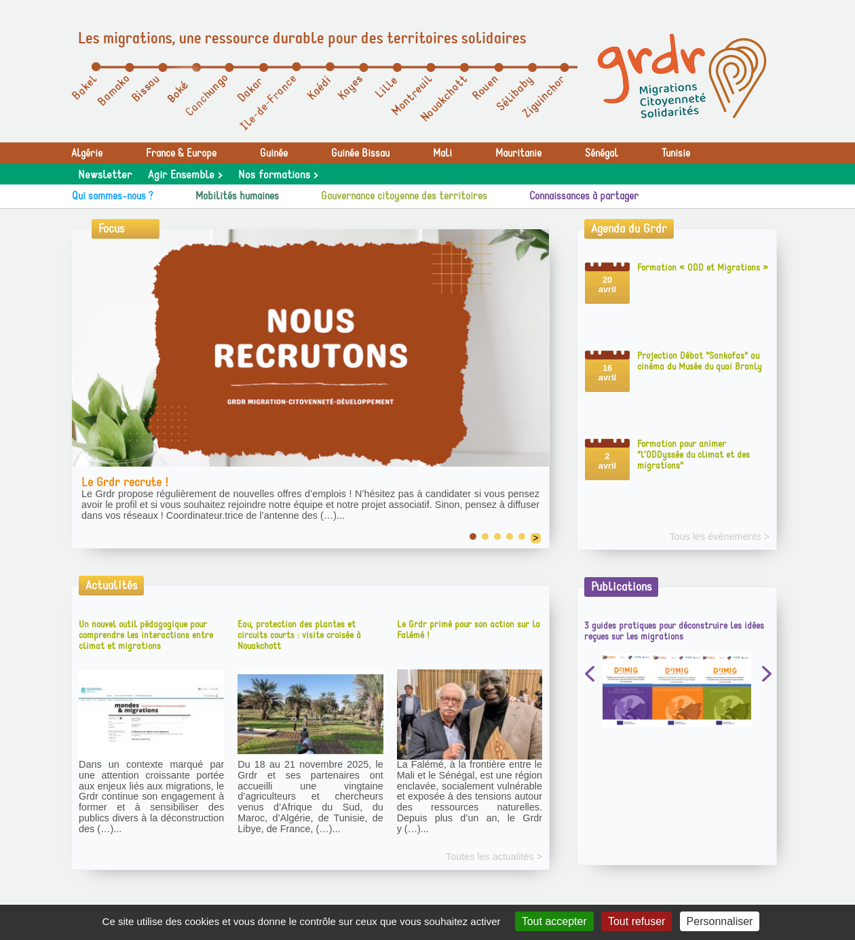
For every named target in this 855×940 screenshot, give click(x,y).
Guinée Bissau (360, 153)
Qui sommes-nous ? (112, 196)
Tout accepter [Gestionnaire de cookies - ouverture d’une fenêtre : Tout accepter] (554, 921)
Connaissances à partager (584, 196)
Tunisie (676, 153)
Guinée (274, 153)
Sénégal (601, 153)
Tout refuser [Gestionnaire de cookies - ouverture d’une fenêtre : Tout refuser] (636, 921)
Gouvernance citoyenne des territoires (404, 196)
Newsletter (105, 175)
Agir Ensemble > (185, 175)
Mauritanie (518, 153)
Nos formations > (278, 175)
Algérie (86, 153)
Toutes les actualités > (494, 857)
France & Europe (181, 153)
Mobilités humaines (237, 196)
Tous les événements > (719, 537)
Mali (442, 153)
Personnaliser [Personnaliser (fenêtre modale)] (720, 921)
